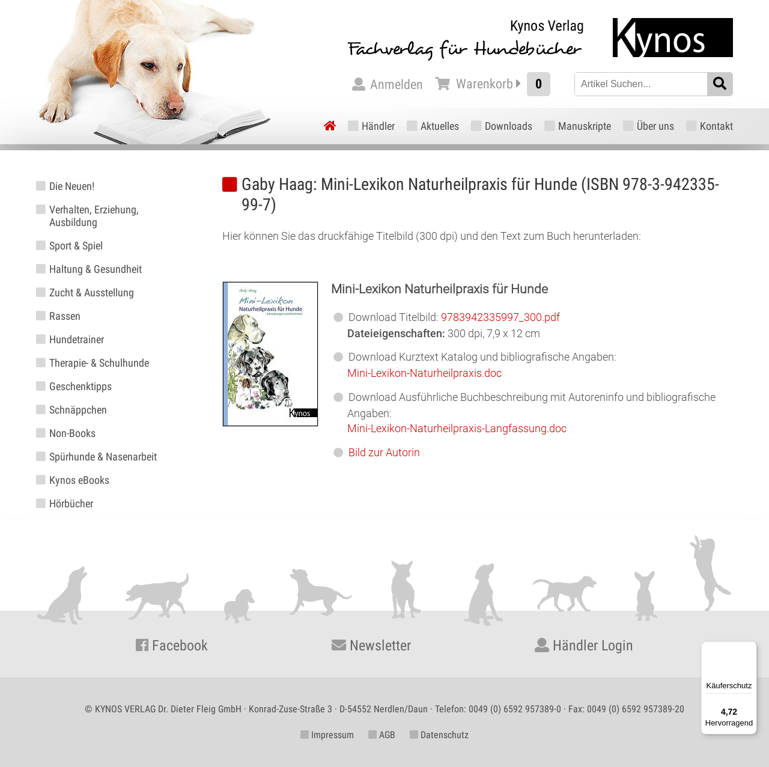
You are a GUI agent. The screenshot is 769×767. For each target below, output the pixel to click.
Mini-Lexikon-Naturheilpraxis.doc (424, 373)
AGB (381, 735)
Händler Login (584, 645)
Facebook (172, 645)
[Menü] (750, 648)
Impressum (327, 735)
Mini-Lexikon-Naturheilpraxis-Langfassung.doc (457, 428)
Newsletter (371, 645)
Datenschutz (439, 735)
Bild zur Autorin (384, 452)
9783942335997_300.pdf (500, 317)
